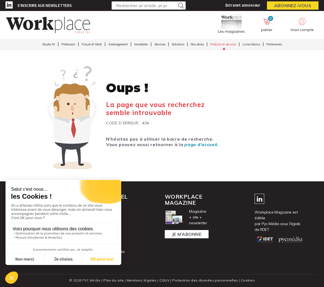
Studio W (48, 44)
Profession (68, 44)
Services (159, 44)
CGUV (164, 280)
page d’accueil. (201, 144)
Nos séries (197, 44)
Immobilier (141, 44)
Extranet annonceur (242, 5)
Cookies (248, 280)
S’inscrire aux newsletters (44, 5)
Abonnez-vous (292, 5)
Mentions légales (142, 280)
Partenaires (274, 44)
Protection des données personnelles (205, 280)
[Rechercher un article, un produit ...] (149, 5)
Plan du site (113, 280)
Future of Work (92, 44)
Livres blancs (251, 44)
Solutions (178, 44)
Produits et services (223, 44)
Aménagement (118, 44)
